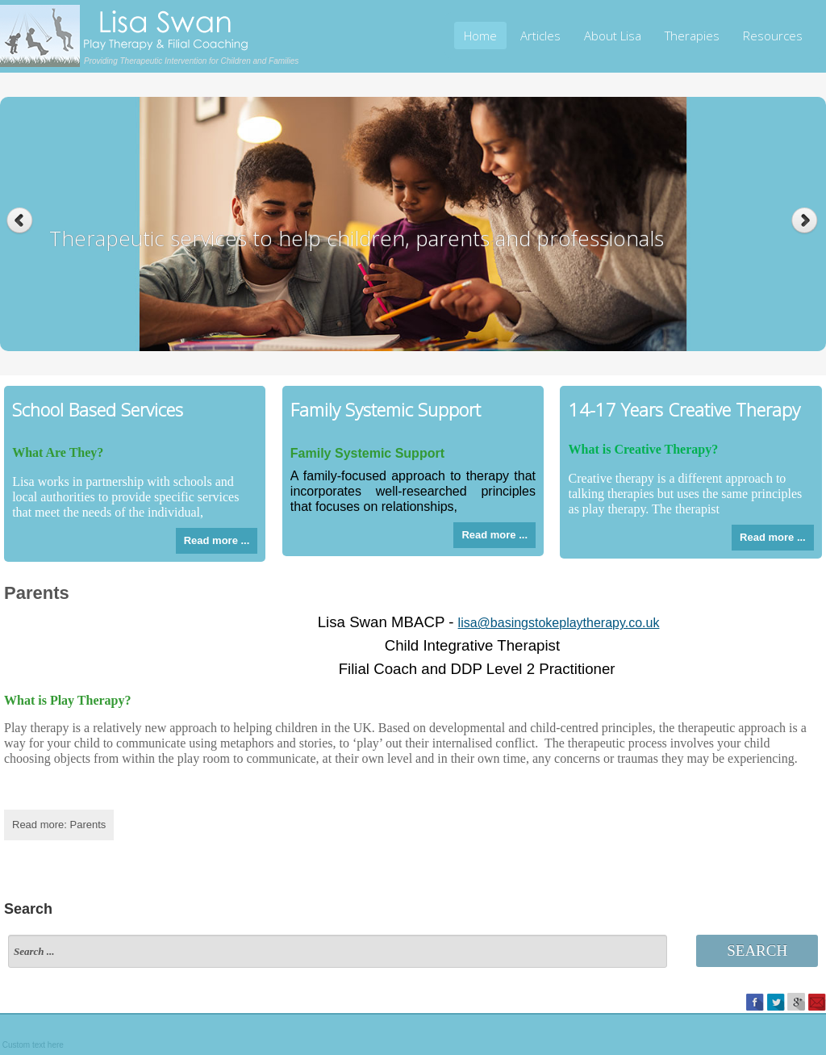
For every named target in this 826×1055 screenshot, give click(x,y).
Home (480, 35)
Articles (540, 35)
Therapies (692, 35)
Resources (773, 35)
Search (757, 950)
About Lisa (612, 35)
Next (806, 221)
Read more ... (217, 540)
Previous (20, 221)
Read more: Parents (59, 824)
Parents (36, 593)
